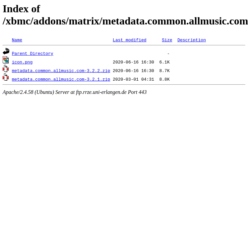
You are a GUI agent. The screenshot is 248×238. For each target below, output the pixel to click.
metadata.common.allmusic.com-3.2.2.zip (61, 70)
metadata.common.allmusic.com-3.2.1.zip (61, 79)
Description (191, 40)
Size (167, 40)
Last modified (129, 40)
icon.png (22, 62)
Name (17, 40)
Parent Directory (32, 53)
